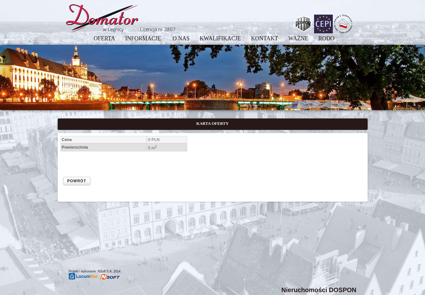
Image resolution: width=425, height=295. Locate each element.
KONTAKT (264, 38)
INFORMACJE (144, 38)
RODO (327, 38)
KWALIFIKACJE (220, 38)
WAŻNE (298, 38)
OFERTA (104, 38)
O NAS (181, 38)
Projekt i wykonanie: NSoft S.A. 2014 (94, 271)
